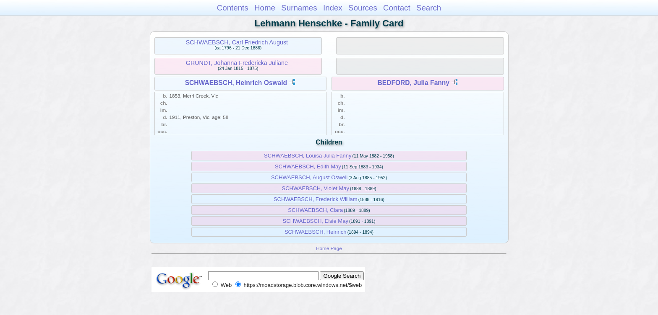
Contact (396, 7)
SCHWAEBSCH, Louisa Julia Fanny (307, 155)
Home (264, 7)
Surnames (299, 7)
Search (428, 7)
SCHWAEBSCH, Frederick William (316, 199)
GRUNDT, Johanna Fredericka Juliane (237, 62)
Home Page (329, 248)
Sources (362, 7)
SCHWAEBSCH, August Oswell (309, 177)
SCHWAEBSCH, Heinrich (316, 232)
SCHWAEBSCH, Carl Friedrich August (237, 42)
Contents (232, 7)
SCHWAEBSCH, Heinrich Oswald (236, 82)
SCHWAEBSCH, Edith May (308, 166)
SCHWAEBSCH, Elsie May (315, 221)
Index (332, 7)
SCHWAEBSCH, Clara (315, 210)
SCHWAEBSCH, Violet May (315, 188)
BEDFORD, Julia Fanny (413, 82)
